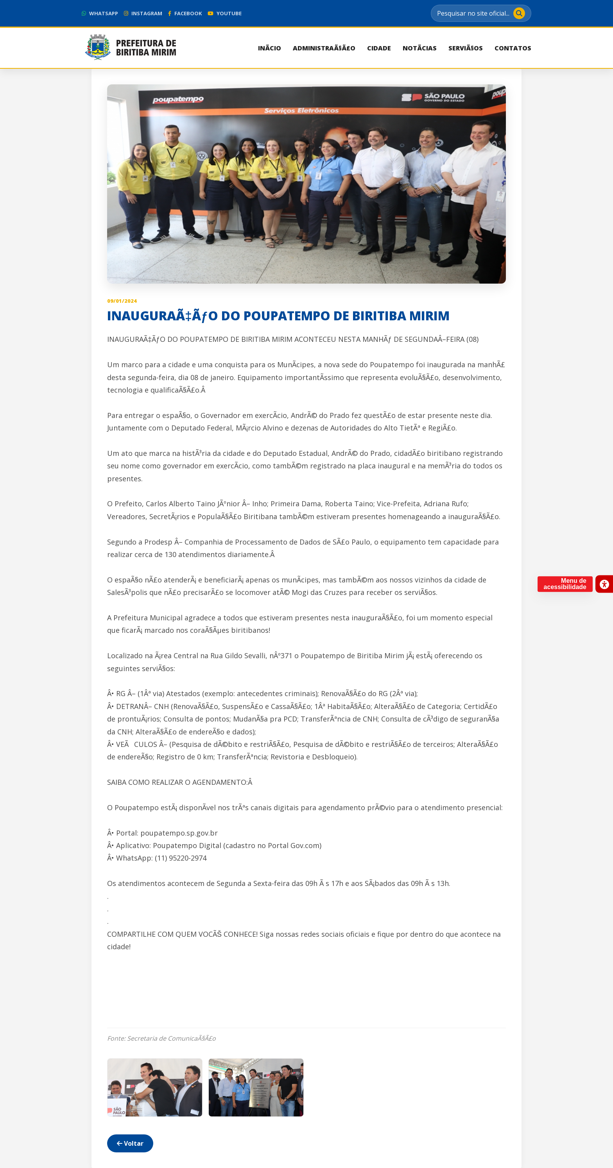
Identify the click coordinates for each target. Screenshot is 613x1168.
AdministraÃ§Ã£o (324, 48)
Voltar (130, 1143)
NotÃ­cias (420, 48)
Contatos (513, 48)
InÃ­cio (269, 48)
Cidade (379, 48)
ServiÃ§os (465, 48)
